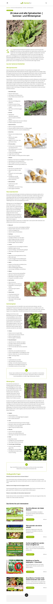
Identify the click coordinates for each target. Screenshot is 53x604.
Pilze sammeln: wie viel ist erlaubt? (34, 526)
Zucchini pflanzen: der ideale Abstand (35, 509)
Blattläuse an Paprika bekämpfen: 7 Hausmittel (34, 561)
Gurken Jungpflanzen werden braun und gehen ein (35, 544)
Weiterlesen (30, 519)
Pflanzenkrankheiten (12, 589)
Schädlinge (17, 572)
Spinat (11, 49)
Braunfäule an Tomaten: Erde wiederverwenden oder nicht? (35, 579)
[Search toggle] (46, 3)
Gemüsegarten (9, 10)
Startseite (8, 7)
